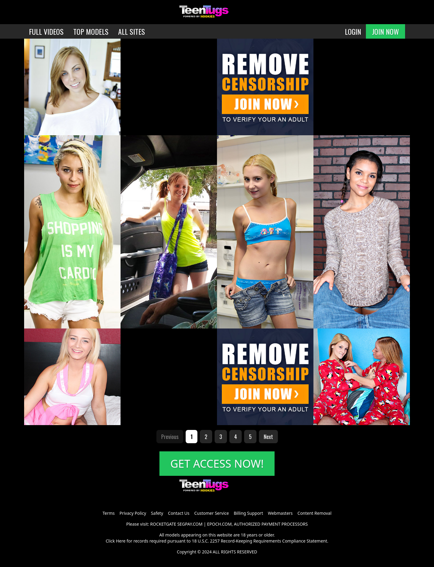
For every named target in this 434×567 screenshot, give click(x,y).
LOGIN (353, 31)
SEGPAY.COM (190, 524)
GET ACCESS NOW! (217, 463)
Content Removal (314, 513)
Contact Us (178, 513)
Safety (157, 513)
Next (268, 436)
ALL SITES (131, 31)
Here (121, 541)
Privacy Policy (132, 513)
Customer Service (211, 513)
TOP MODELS (90, 31)
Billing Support (248, 513)
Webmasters (280, 513)
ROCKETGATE (163, 524)
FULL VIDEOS (46, 31)
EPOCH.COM (219, 524)
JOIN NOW (385, 31)
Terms (108, 513)
